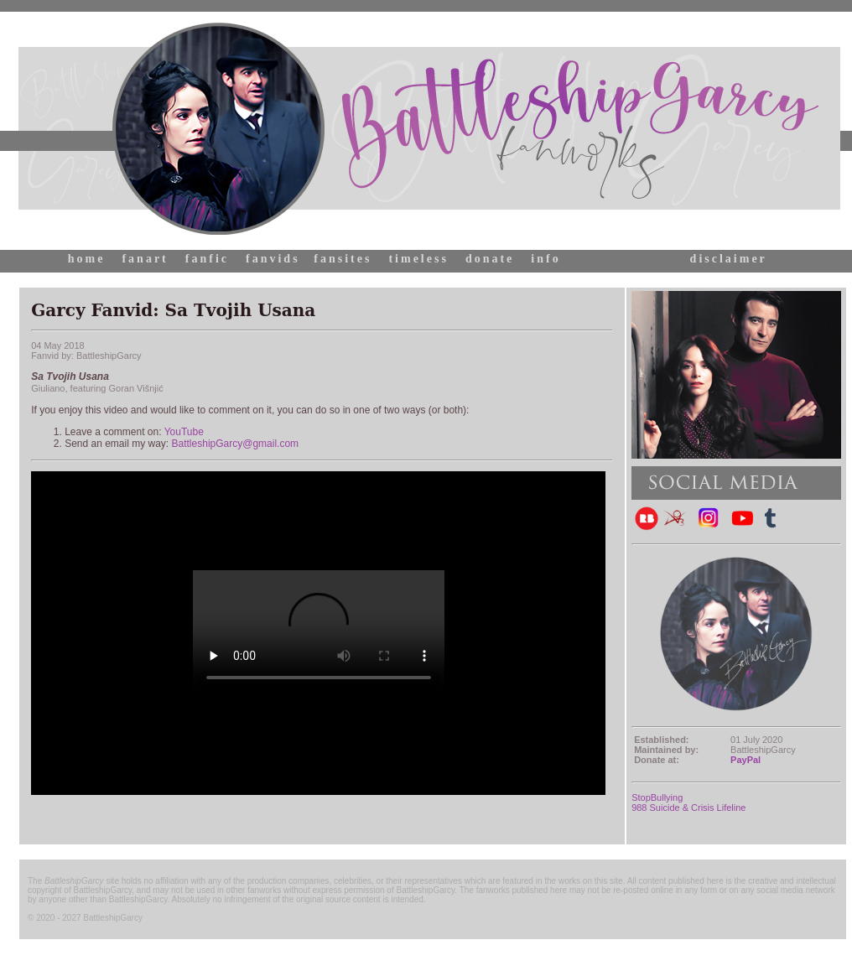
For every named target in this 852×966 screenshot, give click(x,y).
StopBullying (657, 797)
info (545, 258)
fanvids (273, 258)
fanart (145, 258)
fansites (342, 258)
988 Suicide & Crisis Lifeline (688, 807)
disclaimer (728, 258)
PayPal (745, 760)
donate (489, 258)
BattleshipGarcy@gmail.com (235, 443)
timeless (418, 258)
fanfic (207, 258)
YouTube (184, 432)
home (87, 258)
